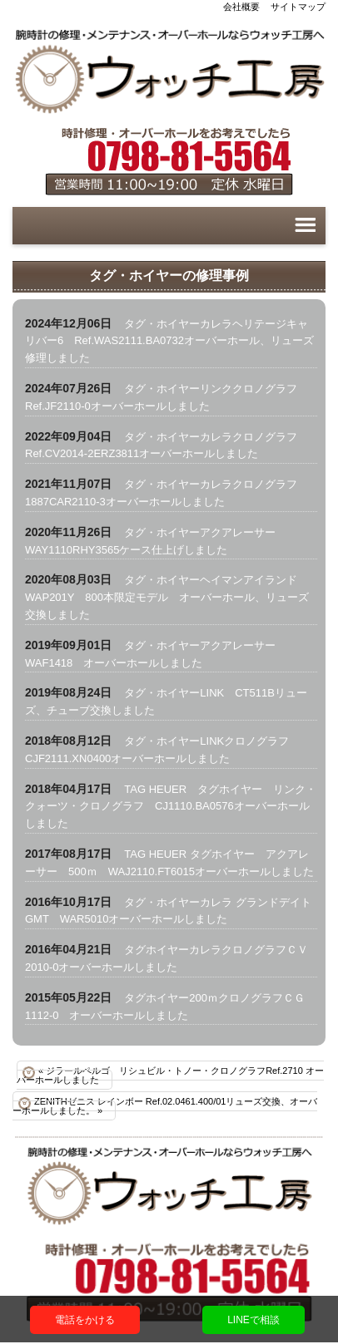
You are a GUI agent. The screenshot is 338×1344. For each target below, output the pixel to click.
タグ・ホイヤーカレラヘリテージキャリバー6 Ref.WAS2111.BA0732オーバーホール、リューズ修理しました (169, 341)
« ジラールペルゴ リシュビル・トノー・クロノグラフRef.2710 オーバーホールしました (170, 1075)
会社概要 (241, 7)
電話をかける (85, 1320)
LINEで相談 (253, 1320)
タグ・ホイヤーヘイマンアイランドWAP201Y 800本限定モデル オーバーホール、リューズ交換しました (167, 597)
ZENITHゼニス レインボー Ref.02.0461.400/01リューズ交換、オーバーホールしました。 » (164, 1105)
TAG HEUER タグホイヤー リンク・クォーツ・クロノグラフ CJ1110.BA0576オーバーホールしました (170, 806)
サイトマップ (298, 7)
